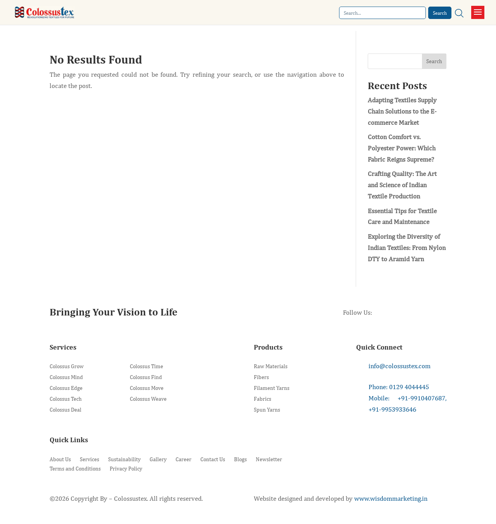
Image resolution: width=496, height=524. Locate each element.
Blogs (240, 459)
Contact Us (212, 459)
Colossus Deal (65, 410)
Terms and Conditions (75, 468)
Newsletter (269, 459)
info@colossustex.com (400, 366)
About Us (60, 459)
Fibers (261, 377)
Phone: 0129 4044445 (399, 387)
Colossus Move (147, 388)
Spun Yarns (267, 410)
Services (89, 459)
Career (183, 459)
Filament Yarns (271, 388)
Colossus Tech (66, 399)
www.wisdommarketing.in (390, 498)
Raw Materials (271, 366)
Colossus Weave (148, 399)
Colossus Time (146, 366)
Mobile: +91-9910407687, (407, 398)
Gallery (158, 459)
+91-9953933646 (392, 409)
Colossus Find (146, 377)
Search (434, 61)
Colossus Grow (67, 366)
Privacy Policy (126, 468)
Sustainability (124, 459)
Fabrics (262, 399)
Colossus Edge (66, 388)
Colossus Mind (66, 377)
